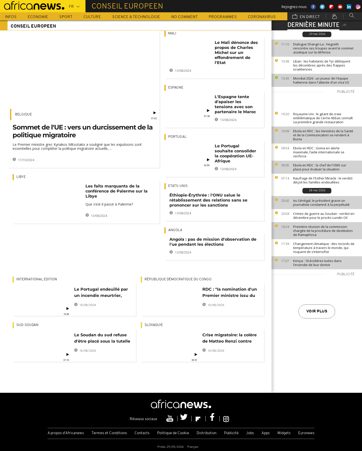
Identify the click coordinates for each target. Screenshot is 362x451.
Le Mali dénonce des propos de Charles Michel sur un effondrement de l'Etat (236, 52)
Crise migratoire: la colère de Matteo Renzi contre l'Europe (229, 339)
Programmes (223, 17)
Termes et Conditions (109, 433)
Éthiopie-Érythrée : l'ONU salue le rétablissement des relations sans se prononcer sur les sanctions (208, 200)
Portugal (177, 137)
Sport (65, 17)
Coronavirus (262, 17)
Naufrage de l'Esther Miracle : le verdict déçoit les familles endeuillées (322, 180)
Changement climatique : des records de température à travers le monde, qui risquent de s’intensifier (323, 248)
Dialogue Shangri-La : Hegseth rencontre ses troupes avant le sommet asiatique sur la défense (323, 48)
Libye (21, 177)
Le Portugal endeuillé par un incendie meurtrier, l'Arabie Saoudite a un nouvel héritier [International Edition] (101, 293)
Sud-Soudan (27, 325)
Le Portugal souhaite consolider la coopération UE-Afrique (235, 153)
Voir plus (316, 311)
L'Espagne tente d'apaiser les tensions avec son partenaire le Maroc (235, 104)
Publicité (231, 433)
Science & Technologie (136, 17)
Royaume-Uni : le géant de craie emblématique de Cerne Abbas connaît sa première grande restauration (323, 118)
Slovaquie (154, 325)
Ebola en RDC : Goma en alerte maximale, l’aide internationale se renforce (318, 152)
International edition (36, 279)
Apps (265, 433)
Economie (38, 17)
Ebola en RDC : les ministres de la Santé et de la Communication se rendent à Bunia (323, 135)
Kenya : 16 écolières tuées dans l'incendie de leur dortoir (317, 263)
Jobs (250, 433)
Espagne (175, 88)
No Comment (184, 17)
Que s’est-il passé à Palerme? (109, 204)
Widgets (284, 433)
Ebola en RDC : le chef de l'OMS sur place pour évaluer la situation (319, 167)
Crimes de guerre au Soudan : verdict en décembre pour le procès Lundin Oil (323, 216)
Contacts (142, 433)
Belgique (23, 114)
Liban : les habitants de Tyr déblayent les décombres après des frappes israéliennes (321, 65)
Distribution (206, 433)
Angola (175, 230)
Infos (11, 17)
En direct (306, 17)
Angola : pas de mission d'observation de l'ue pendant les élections (212, 242)
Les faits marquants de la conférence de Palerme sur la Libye (116, 191)
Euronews (306, 433)
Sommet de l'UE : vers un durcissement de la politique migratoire (83, 131)
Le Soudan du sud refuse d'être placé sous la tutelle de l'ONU (102, 339)
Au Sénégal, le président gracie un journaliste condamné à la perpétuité (321, 203)
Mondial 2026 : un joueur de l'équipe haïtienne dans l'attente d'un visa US (321, 80)
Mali (172, 33)
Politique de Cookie (173, 433)
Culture (92, 17)
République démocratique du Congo (178, 279)
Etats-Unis (178, 186)
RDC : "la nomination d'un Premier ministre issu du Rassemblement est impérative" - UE (229, 293)
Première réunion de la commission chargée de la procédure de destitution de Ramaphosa (323, 231)
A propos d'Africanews (66, 433)
